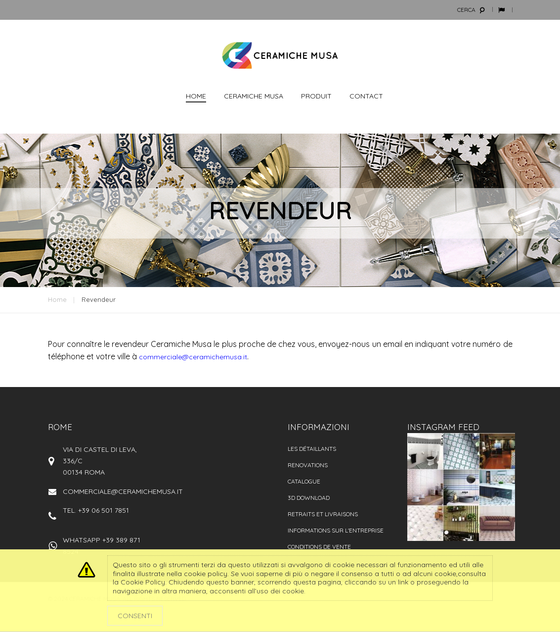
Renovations (308, 465)
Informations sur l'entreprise (336, 530)
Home (57, 299)
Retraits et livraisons (323, 514)
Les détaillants (312, 448)
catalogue (304, 481)
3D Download (309, 497)
